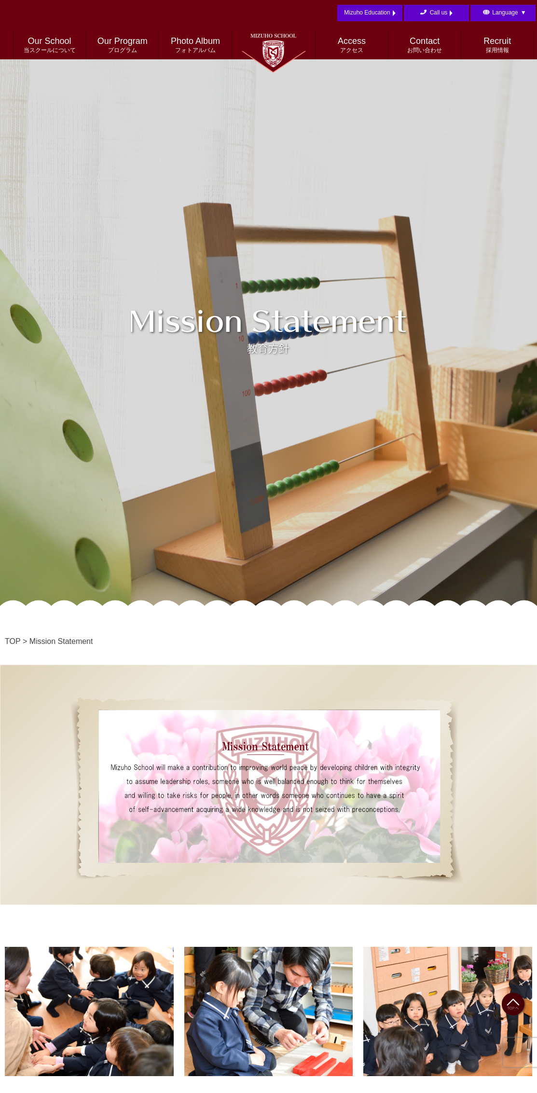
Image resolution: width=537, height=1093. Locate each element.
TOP (13, 641)
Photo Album (195, 45)
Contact (425, 45)
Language (509, 13)
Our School (50, 45)
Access (352, 45)
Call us (441, 13)
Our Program (122, 45)
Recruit (497, 45)
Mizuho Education (369, 13)
